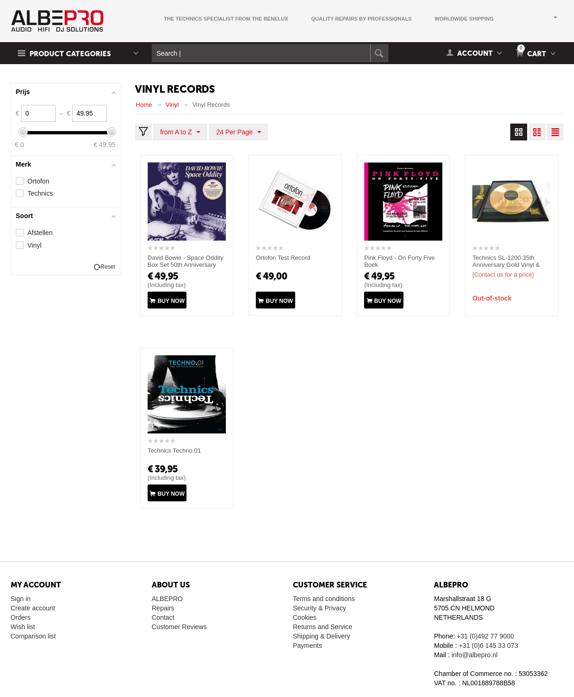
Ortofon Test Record (283, 257)
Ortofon (39, 181)
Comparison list (33, 636)
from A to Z (180, 132)
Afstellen (40, 232)
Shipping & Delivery (321, 636)
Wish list (23, 627)
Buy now (171, 301)
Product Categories (70, 54)
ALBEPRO (167, 598)
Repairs (163, 608)
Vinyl (172, 104)
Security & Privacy (319, 608)
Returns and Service (322, 627)
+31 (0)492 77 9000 (485, 636)
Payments (307, 645)
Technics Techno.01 (174, 450)
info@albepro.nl (475, 655)
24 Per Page (238, 132)
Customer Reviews (179, 627)
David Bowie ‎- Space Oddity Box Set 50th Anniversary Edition (186, 264)
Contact (163, 617)
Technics (40, 193)
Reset (107, 267)
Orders (21, 617)
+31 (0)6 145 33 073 (488, 645)
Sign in (21, 598)
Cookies (305, 617)
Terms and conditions (324, 598)
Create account (33, 608)
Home (144, 104)
